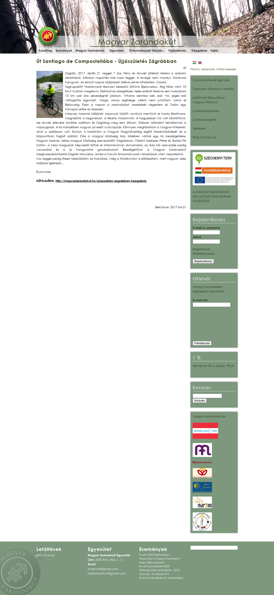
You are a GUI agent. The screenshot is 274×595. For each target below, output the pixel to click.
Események (64, 50)
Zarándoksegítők (205, 120)
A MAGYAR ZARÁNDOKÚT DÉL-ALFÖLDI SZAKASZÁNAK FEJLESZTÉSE (212, 196)
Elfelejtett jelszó (203, 253)
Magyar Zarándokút (137, 41)
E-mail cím (200, 300)
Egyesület (116, 50)
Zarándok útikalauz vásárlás (213, 89)
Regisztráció (201, 249)
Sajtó (214, 50)
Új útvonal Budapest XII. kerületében (161, 578)
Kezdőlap (45, 50)
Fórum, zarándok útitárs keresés (213, 69)
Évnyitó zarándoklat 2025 (154, 566)
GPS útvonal (45, 555)
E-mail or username (206, 227)
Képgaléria (199, 50)
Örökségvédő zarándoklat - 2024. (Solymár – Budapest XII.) (159, 572)
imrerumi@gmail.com (103, 569)
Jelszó (197, 237)
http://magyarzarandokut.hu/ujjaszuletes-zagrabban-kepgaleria (100, 181)
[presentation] (210, 325)
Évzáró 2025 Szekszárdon (154, 554)
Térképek (199, 128)
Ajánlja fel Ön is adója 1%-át (213, 366)
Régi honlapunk (204, 137)
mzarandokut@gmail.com (107, 573)
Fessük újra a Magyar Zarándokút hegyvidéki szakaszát (159, 560)
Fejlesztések (177, 50)
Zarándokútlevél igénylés (211, 80)
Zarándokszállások (206, 111)
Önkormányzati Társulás (145, 50)
